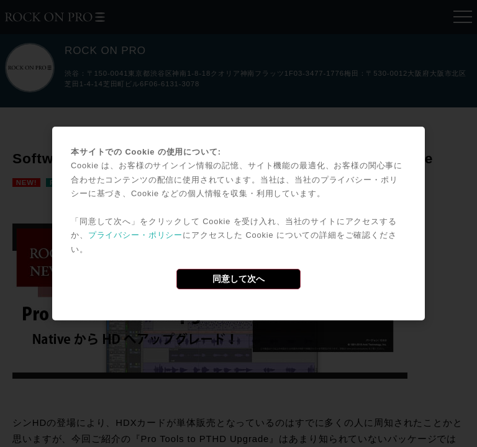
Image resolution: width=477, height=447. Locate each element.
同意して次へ (238, 279)
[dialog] (238, 223)
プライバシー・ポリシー (135, 235)
